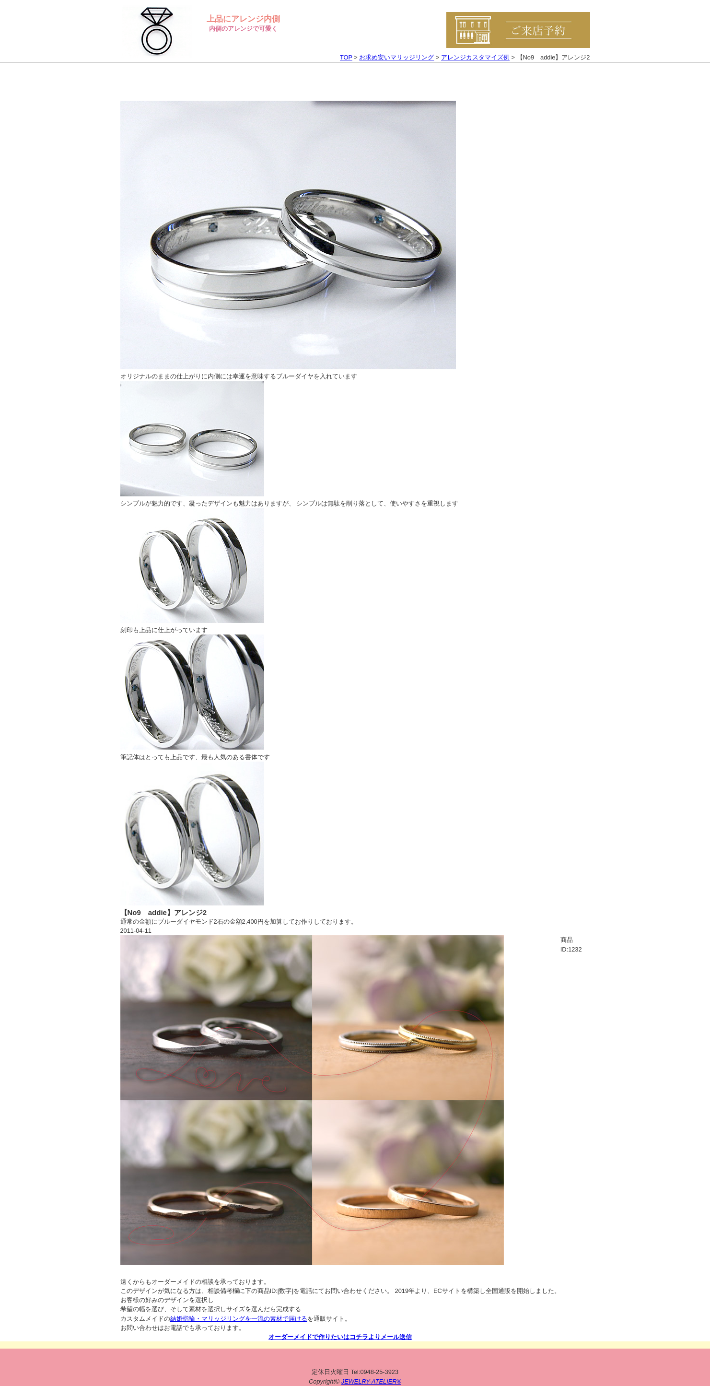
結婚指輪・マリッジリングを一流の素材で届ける (238, 1318)
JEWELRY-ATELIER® (371, 1381)
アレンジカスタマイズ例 (475, 57)
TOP (346, 57)
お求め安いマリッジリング (396, 57)
